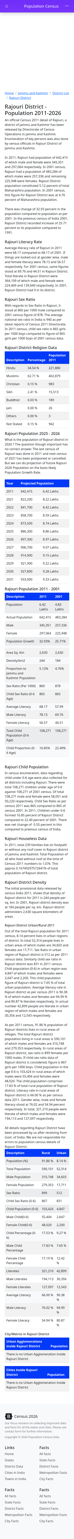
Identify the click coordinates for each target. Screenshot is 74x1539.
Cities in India (15, 1472)
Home (9, 93)
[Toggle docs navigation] (6, 6)
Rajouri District (20, 98)
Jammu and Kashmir (33, 93)
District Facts (48, 1466)
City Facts (46, 1479)
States (9, 1460)
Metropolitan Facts (53, 1472)
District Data (14, 1466)
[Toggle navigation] (67, 6)
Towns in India (15, 1479)
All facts (45, 1454)
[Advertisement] (37, 52)
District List (60, 93)
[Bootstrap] (21, 1416)
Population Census (41, 6)
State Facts (47, 1460)
